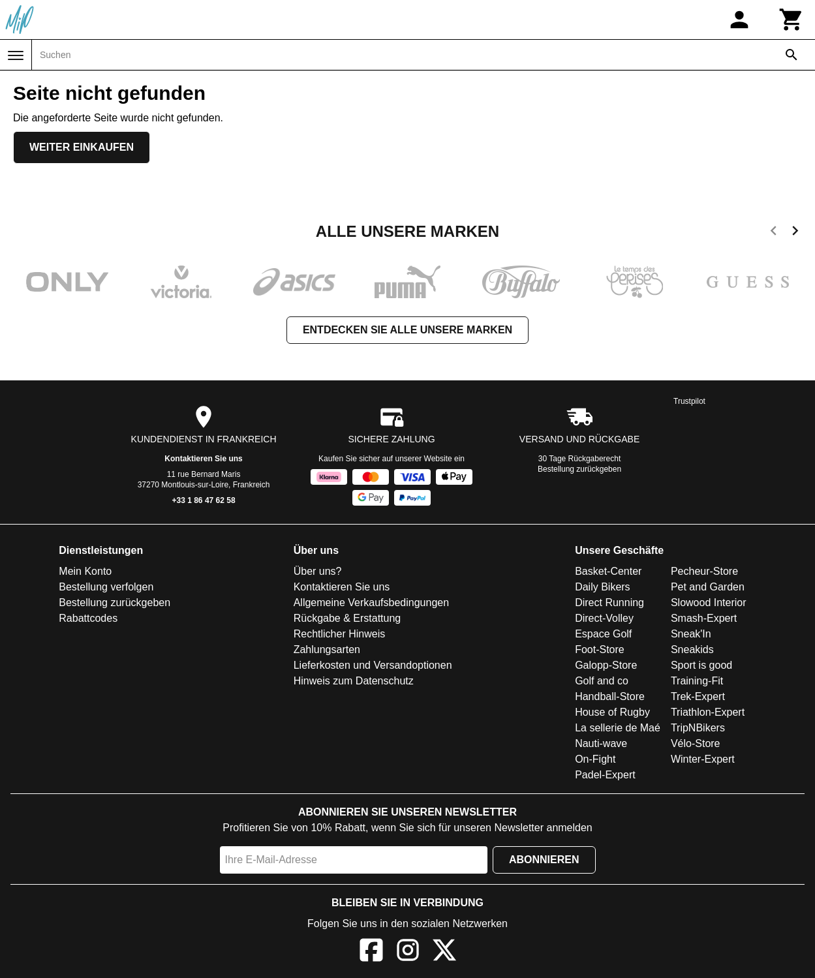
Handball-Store (610, 696)
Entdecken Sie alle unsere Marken (407, 329)
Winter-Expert (703, 759)
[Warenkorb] (791, 20)
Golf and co (601, 680)
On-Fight (595, 759)
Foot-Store (599, 649)
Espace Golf (603, 633)
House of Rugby (612, 712)
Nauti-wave (601, 743)
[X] (444, 952)
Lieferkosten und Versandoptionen (373, 665)
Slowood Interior (708, 602)
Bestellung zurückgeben (579, 469)
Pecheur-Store (704, 571)
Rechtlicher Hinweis (340, 633)
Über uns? (318, 571)
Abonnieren (544, 859)
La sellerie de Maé (617, 727)
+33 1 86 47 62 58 (204, 500)
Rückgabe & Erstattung (347, 618)
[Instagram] (408, 952)
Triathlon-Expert (708, 712)
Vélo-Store (695, 743)
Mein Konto (85, 571)
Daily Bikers (602, 586)
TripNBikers (698, 727)
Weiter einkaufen (81, 147)
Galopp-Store (606, 665)
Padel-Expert (605, 774)
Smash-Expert (704, 618)
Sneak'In (691, 633)
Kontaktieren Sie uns (203, 458)
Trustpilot (689, 401)
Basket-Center (608, 571)
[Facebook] (371, 952)
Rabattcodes (88, 618)
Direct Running (609, 602)
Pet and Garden (708, 586)
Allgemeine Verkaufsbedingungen (371, 602)
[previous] (773, 233)
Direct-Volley (604, 618)
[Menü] (15, 55)
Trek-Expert (698, 696)
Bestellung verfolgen (106, 586)
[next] (795, 233)
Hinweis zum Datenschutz (354, 680)
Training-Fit (697, 680)
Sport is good (701, 665)
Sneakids (692, 649)
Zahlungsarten (327, 649)
